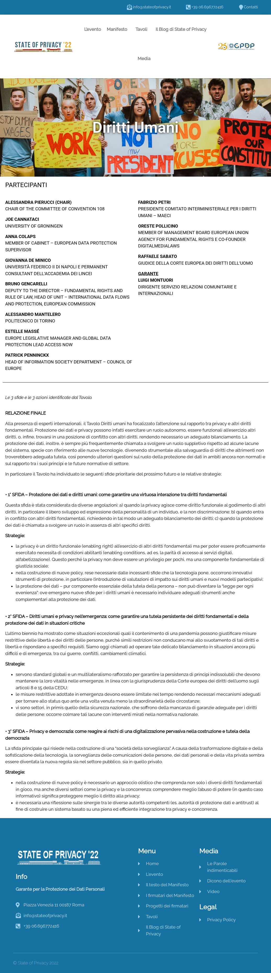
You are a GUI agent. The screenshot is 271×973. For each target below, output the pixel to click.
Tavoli (143, 29)
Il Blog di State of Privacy (181, 29)
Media (145, 58)
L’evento (92, 29)
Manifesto (118, 29)
